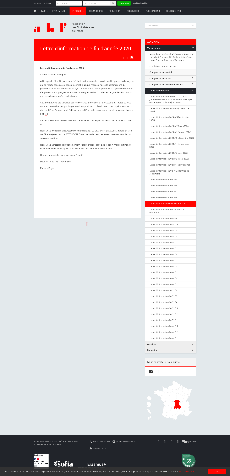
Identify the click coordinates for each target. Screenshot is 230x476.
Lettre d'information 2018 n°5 (163, 260)
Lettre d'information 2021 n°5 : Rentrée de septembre (169, 172)
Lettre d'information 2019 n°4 (163, 230)
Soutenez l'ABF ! (175, 11)
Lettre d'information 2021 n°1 (163, 197)
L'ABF (44, 11)
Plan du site (97, 448)
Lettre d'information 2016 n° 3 (163, 326)
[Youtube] (171, 441)
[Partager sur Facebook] (123, 57)
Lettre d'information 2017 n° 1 (163, 320)
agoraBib (189, 441)
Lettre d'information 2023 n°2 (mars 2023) (169, 159)
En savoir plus (186, 471)
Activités (170, 344)
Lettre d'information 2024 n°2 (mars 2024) (169, 126)
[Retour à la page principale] (35, 11)
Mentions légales (123, 441)
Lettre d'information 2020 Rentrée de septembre (167, 211)
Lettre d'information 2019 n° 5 (163, 224)
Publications (154, 11)
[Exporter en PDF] (132, 57)
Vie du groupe (170, 48)
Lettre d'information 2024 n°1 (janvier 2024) (170, 132)
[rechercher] (193, 26)
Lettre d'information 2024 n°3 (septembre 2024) (169, 118)
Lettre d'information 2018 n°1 (163, 284)
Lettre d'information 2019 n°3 (163, 236)
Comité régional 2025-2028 (162, 66)
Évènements (59, 11)
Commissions (96, 11)
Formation (115, 11)
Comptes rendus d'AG (171, 78)
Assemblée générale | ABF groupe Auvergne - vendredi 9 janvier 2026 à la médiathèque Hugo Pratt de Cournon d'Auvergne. (171, 57)
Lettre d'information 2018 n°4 (163, 266)
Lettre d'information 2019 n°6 (163, 218)
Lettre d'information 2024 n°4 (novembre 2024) (169, 109)
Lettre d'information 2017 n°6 (163, 290)
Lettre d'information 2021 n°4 (163, 179)
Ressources (134, 11)
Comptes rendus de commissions (171, 84)
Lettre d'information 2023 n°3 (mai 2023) (168, 153)
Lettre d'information (171, 90)
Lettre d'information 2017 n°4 (163, 302)
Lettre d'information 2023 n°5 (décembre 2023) (171, 138)
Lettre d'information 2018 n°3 (163, 272)
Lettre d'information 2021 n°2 (163, 191)
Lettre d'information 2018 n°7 (163, 248)
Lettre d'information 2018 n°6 (163, 254)
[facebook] (158, 371)
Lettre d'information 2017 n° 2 (163, 314)
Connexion (124, 3)
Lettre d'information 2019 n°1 (163, 242)
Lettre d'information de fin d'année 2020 (168, 203)
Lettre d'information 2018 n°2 (163, 278)
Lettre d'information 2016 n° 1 (163, 338)
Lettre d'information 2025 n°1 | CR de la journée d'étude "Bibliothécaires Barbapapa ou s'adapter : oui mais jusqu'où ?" (170, 99)
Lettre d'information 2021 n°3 (163, 185)
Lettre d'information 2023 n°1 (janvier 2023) (169, 165)
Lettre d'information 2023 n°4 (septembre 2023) (169, 145)
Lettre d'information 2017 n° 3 (163, 308)
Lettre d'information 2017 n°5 (163, 296)
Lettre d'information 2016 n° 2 (163, 332)
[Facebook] (158, 441)
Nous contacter (99, 441)
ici (46, 114)
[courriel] (150, 371)
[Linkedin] (165, 441)
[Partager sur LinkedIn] (128, 57)
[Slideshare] (178, 441)
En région (78, 11)
